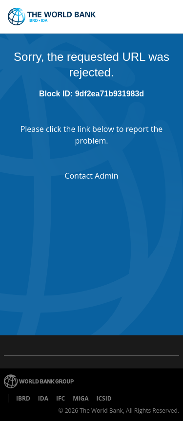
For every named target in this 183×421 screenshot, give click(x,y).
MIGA (80, 398)
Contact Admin (91, 175)
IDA (43, 398)
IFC (60, 398)
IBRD (23, 398)
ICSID (103, 398)
